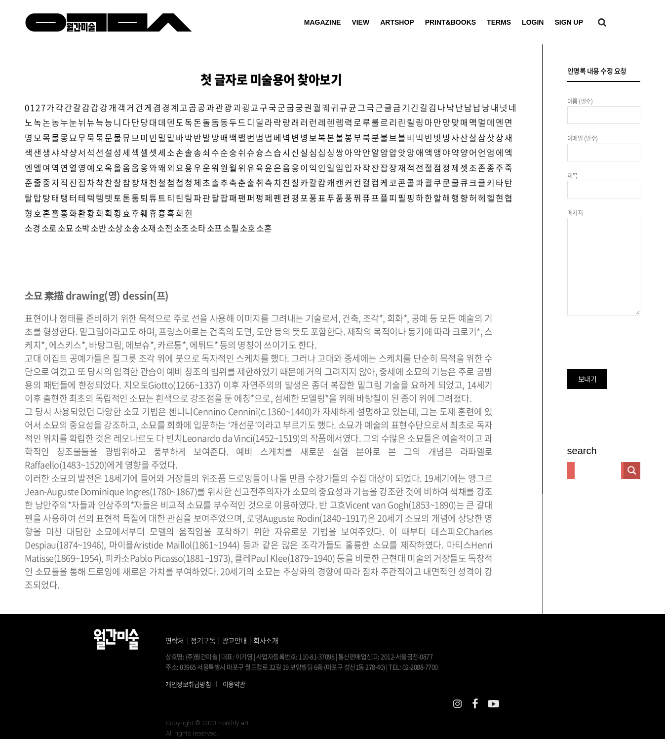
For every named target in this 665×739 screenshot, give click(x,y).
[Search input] (598, 470)
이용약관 (234, 684)
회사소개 (265, 640)
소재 (148, 228)
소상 (115, 228)
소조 (181, 228)
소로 (49, 228)
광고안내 (234, 640)
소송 (131, 228)
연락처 (174, 640)
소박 (82, 228)
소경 (32, 228)
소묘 (65, 228)
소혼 (264, 228)
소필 (230, 228)
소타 (197, 228)
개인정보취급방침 (188, 684)
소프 (214, 228)
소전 (164, 228)
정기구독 (203, 640)
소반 (98, 228)
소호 (247, 228)
